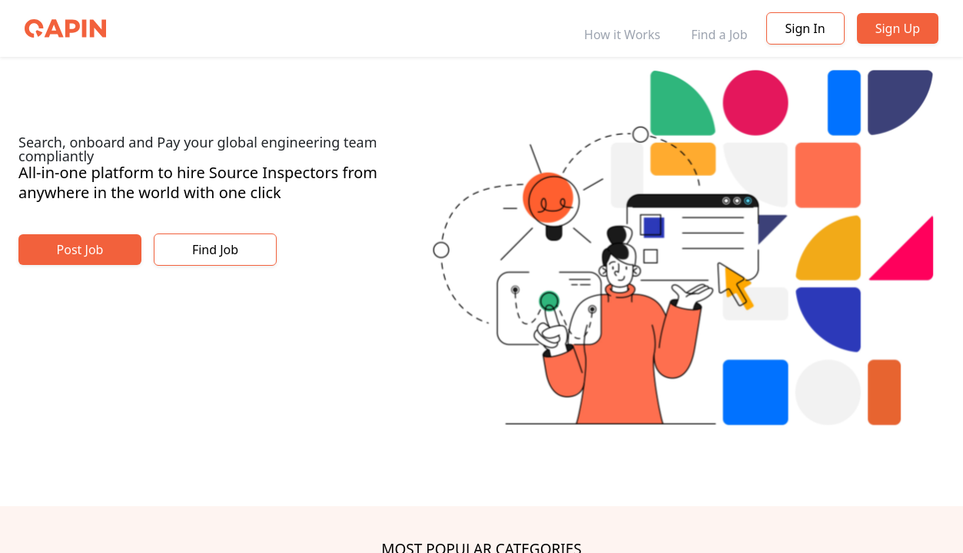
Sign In (805, 28)
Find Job (215, 249)
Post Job (80, 249)
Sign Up (897, 28)
